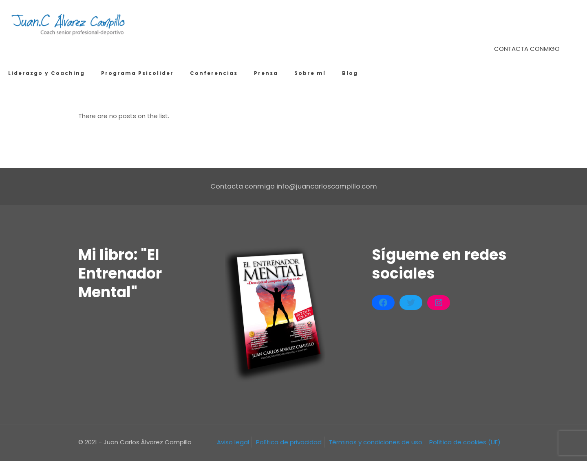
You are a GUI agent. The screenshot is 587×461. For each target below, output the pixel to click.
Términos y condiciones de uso (375, 442)
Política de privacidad (289, 442)
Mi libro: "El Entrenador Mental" (120, 273)
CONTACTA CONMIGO (532, 48)
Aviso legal (233, 442)
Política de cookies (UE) (465, 442)
